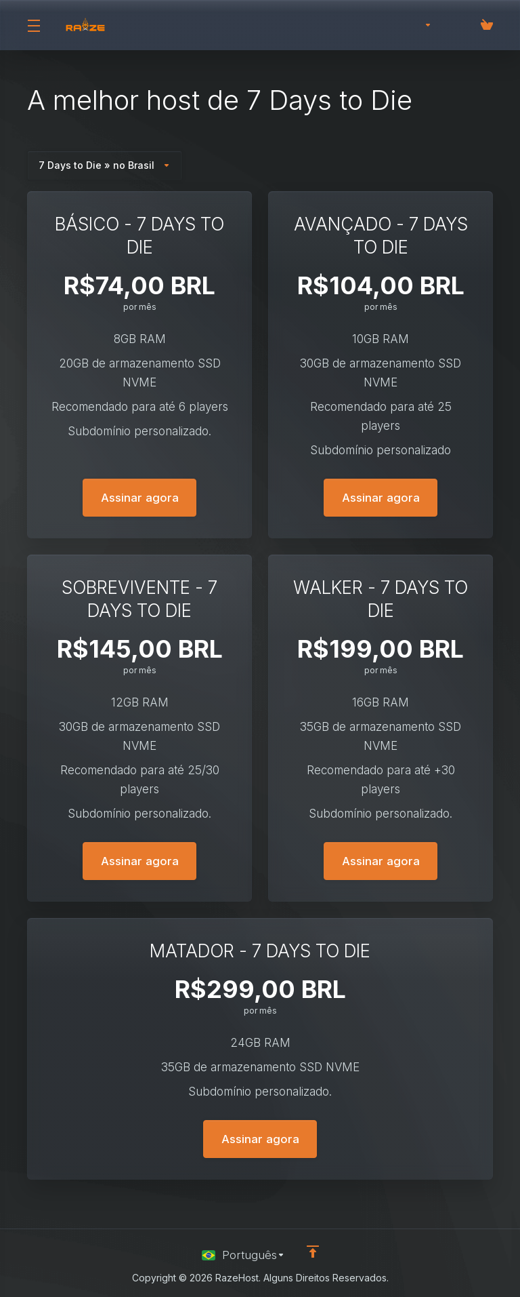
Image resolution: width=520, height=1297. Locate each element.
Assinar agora (140, 497)
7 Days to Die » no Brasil (105, 165)
